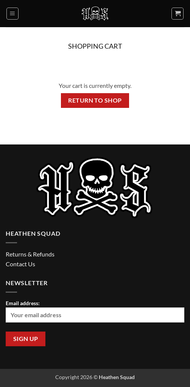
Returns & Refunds (30, 254)
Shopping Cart (95, 46)
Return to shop (95, 100)
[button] (12, 14)
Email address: (95, 311)
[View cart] (177, 14)
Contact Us (20, 263)
